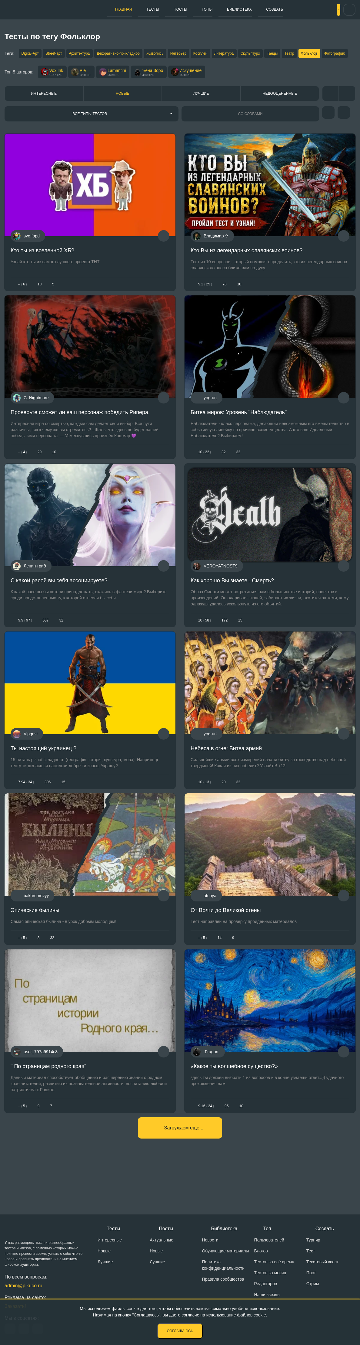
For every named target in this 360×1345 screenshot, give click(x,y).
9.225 (205, 299)
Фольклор (15, 66)
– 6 (22, 299)
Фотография (46, 66)
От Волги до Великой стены (226, 943)
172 (225, 644)
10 (40, 299)
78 (224, 299)
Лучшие (201, 108)
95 (226, 1143)
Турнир (313, 1242)
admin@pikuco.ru (23, 1288)
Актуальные (161, 1242)
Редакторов (265, 1286)
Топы (184, 9)
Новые (122, 108)
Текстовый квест (322, 1264)
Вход (328, 9)
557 (45, 644)
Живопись (176, 54)
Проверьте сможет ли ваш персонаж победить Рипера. (80, 432)
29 (40, 471)
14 (220, 971)
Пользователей (269, 1242)
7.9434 (26, 810)
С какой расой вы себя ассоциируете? (59, 604)
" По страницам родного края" (48, 1104)
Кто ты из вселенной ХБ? (42, 265)
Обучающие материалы (225, 1253)
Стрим (312, 1286)
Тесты (143, 9)
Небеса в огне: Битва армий (226, 777)
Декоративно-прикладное (134, 54)
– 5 (22, 971)
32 (223, 471)
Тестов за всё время (274, 1264)
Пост (311, 1275)
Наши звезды (267, 1297)
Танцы (320, 54)
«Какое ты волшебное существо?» (234, 1104)
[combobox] (91, 128)
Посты (164, 9)
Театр (343, 54)
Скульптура (293, 54)
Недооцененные (280, 108)
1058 (204, 644)
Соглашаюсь (180, 1331)
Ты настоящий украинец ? (43, 777)
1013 (204, 810)
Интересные (44, 108)
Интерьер (206, 54)
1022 (204, 471)
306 (48, 810)
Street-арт (60, 54)
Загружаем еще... (183, 1170)
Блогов (261, 1253)
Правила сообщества (223, 1281)
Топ (267, 1231)
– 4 (22, 471)
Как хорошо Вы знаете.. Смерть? (232, 604)
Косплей (233, 54)
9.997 (25, 644)
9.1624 (206, 1143)
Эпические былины (35, 943)
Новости (210, 1242)
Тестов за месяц (270, 1275)
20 (223, 810)
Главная (120, 9)
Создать (241, 9)
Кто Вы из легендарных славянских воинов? (246, 265)
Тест (310, 1253)
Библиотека (211, 9)
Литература (262, 54)
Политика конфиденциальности (223, 1267)
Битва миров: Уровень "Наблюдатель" (239, 432)
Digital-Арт (30, 54)
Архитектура (90, 54)
